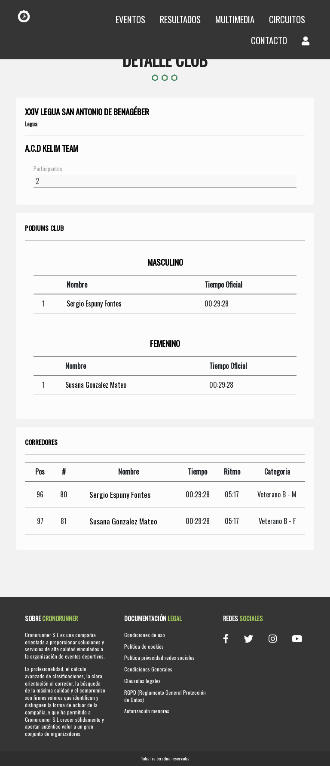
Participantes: (49, 169)
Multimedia (234, 19)
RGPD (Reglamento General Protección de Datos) (165, 696)
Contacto (269, 40)
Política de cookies (144, 646)
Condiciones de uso (144, 634)
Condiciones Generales (148, 669)
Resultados (180, 19)
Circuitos (287, 19)
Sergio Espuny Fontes (94, 303)
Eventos (130, 19)
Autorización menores (146, 710)
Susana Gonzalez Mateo (95, 385)
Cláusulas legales (142, 680)
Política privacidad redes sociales (159, 657)
